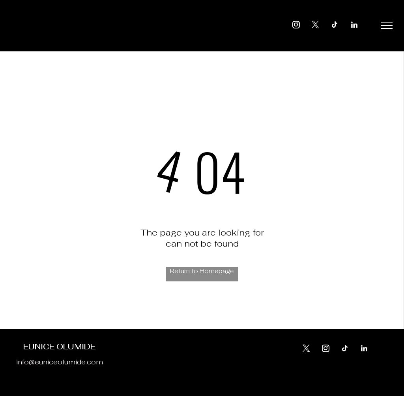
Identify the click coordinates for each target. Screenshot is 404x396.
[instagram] (296, 25)
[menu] (386, 25)
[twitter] (315, 25)
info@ (25, 361)
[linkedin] (354, 25)
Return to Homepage (202, 271)
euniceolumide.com (69, 361)
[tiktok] (334, 25)
